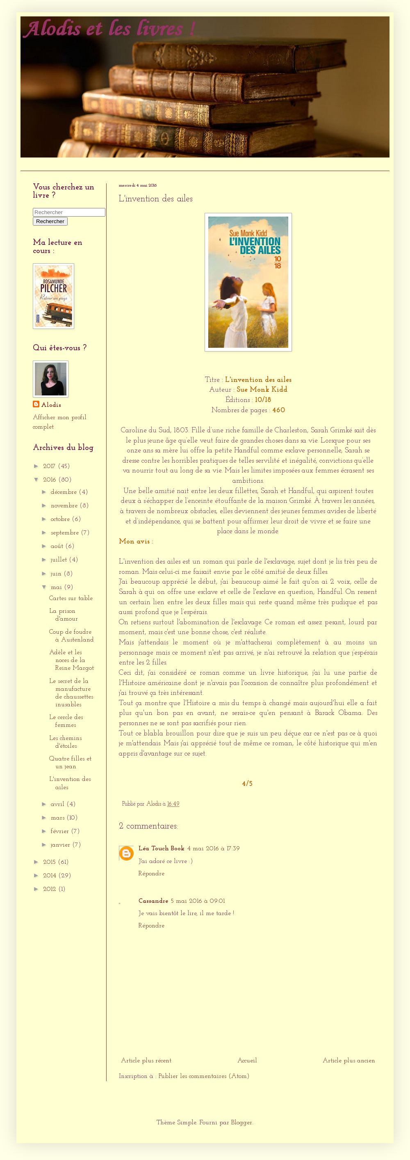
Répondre (151, 873)
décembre (65, 492)
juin (57, 574)
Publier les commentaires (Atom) (204, 1076)
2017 (50, 466)
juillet (60, 560)
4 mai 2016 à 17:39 (213, 848)
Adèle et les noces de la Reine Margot (71, 660)
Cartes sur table (71, 598)
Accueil (34, 164)
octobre (61, 519)
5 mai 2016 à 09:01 (198, 901)
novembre (65, 505)
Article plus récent (146, 1060)
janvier (61, 845)
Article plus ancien (349, 1060)
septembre (66, 533)
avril (58, 804)
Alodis (51, 405)
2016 (50, 480)
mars (58, 818)
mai (57, 587)
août (58, 546)
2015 (50, 862)
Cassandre (153, 901)
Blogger (241, 1122)
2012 (50, 889)
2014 (50, 875)
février (61, 831)
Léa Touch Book (161, 848)
